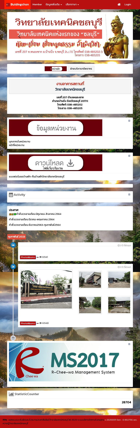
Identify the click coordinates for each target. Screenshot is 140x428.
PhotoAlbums (28, 257)
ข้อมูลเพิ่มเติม (54, 4)
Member (37, 4)
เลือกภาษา (72, 4)
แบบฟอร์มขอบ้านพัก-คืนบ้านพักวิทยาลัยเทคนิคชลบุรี (36, 176)
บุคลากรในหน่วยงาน (19, 141)
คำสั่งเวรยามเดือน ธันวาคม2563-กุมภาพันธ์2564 (35, 225)
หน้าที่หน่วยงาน (16, 145)
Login (128, 4)
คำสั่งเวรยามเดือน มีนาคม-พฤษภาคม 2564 (31, 219)
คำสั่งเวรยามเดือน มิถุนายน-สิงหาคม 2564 (38, 214)
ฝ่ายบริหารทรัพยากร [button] (81, 69)
